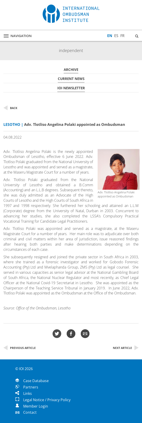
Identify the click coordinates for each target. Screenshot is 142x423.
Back (10, 108)
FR (122, 35)
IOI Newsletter (71, 88)
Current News (71, 79)
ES (116, 35)
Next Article (126, 348)
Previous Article (19, 348)
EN (109, 35)
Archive (71, 69)
